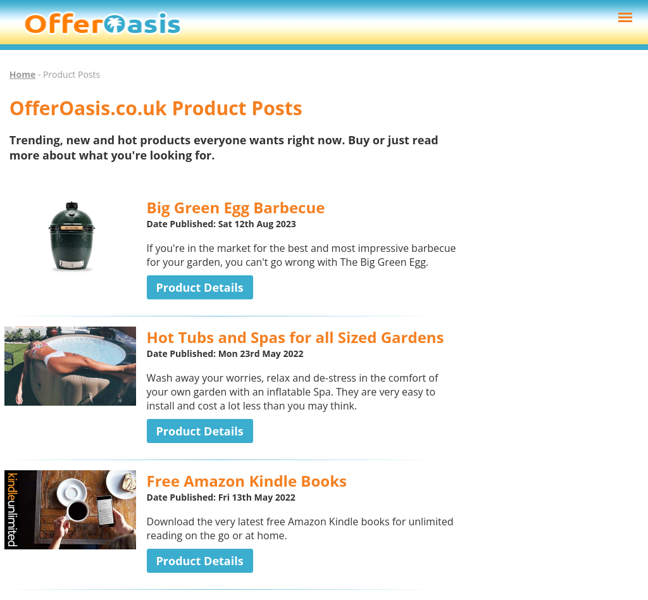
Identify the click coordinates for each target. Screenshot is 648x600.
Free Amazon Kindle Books (247, 480)
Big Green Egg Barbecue (236, 207)
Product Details (200, 287)
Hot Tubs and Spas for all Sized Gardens (295, 337)
